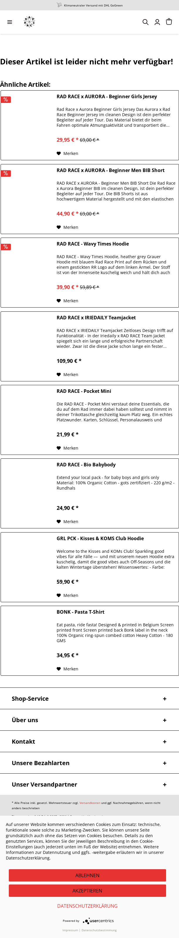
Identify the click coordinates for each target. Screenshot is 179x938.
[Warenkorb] (169, 22)
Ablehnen (87, 875)
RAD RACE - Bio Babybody (86, 465)
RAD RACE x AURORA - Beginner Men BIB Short (111, 170)
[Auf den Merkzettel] (67, 153)
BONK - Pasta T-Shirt (80, 612)
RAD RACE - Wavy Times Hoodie (93, 244)
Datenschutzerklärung (87, 906)
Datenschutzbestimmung (99, 930)
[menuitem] (10, 22)
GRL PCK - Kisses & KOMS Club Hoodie (100, 538)
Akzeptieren (87, 890)
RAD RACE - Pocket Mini (84, 391)
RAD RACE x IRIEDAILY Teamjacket (96, 318)
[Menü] (10, 22)
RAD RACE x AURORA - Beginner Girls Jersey (107, 97)
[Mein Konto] (157, 22)
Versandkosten (90, 803)
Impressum (70, 930)
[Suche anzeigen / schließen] (145, 22)
